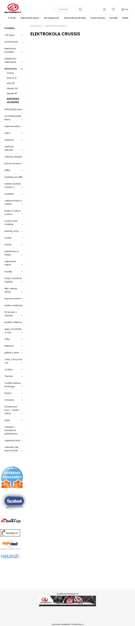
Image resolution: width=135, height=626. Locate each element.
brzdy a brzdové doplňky (13, 280)
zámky (8, 244)
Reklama (9, 345)
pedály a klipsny (13, 322)
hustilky (8, 271)
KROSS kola (11, 68)
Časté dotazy (97, 17)
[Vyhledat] (54, 9)
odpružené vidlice (10, 263)
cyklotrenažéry (12, 126)
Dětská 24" (12, 88)
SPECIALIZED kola (13, 109)
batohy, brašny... (13, 163)
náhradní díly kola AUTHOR (11, 449)
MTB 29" (11, 83)
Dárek (125, 17)
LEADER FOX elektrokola (10, 60)
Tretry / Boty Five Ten (13, 361)
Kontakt (113, 17)
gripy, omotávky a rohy (13, 331)
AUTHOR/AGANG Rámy (13, 118)
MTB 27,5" (12, 78)
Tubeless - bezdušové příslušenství (11, 430)
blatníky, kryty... (12, 231)
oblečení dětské (13, 156)
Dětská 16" (12, 93)
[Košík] (124, 9)
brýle (7, 420)
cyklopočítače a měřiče (13, 202)
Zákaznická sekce (29, 17)
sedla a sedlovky (13, 305)
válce (7, 133)
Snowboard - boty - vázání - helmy (13, 410)
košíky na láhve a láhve (13, 212)
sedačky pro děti (13, 177)
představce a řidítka (12, 253)
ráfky (7, 339)
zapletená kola (12, 440)
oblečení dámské (9, 148)
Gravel (10, 73)
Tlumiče (9, 376)
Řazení (8, 393)
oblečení (9, 139)
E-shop (12, 17)
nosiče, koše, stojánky (11, 222)
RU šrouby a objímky (11, 314)
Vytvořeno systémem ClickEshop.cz (67, 624)
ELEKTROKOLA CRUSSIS (13, 100)
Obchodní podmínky (75, 17)
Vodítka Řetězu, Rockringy (13, 385)
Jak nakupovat (51, 17)
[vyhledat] (70, 9)
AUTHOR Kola (11, 41)
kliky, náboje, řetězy (11, 290)
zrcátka (8, 369)
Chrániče (9, 400)
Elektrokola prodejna (10, 50)
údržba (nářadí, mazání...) (13, 185)
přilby (7, 170)
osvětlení (9, 193)
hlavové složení (13, 298)
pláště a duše (12, 352)
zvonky (8, 237)
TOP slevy (10, 35)
